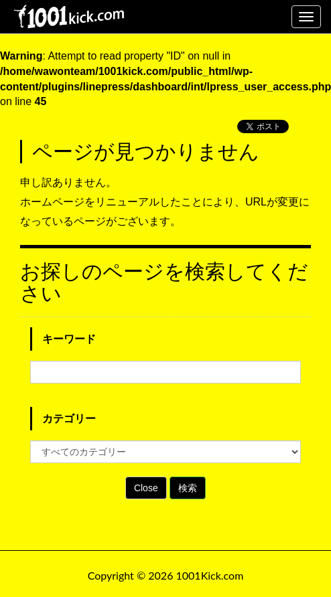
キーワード (69, 339)
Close (146, 488)
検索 (187, 488)
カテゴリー (69, 418)
